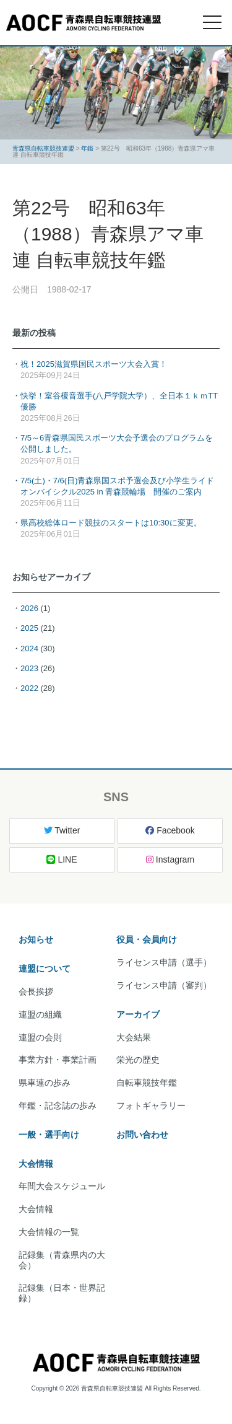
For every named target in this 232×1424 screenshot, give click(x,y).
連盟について (45, 969)
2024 (29, 648)
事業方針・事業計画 (58, 1060)
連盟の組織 (40, 1014)
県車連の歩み (45, 1083)
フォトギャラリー (151, 1105)
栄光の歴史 (138, 1060)
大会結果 (133, 1037)
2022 (29, 688)
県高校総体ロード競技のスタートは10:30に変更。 (111, 522)
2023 (29, 668)
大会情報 (36, 1164)
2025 (29, 628)
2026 (29, 608)
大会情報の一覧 (49, 1232)
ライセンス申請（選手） (164, 962)
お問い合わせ (142, 1135)
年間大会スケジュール (62, 1186)
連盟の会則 (40, 1037)
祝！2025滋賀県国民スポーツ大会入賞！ (93, 364)
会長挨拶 (36, 991)
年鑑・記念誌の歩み (58, 1105)
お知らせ (36, 939)
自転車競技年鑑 (146, 1083)
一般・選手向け (49, 1135)
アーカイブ (138, 1014)
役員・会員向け (146, 939)
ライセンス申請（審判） (164, 985)
